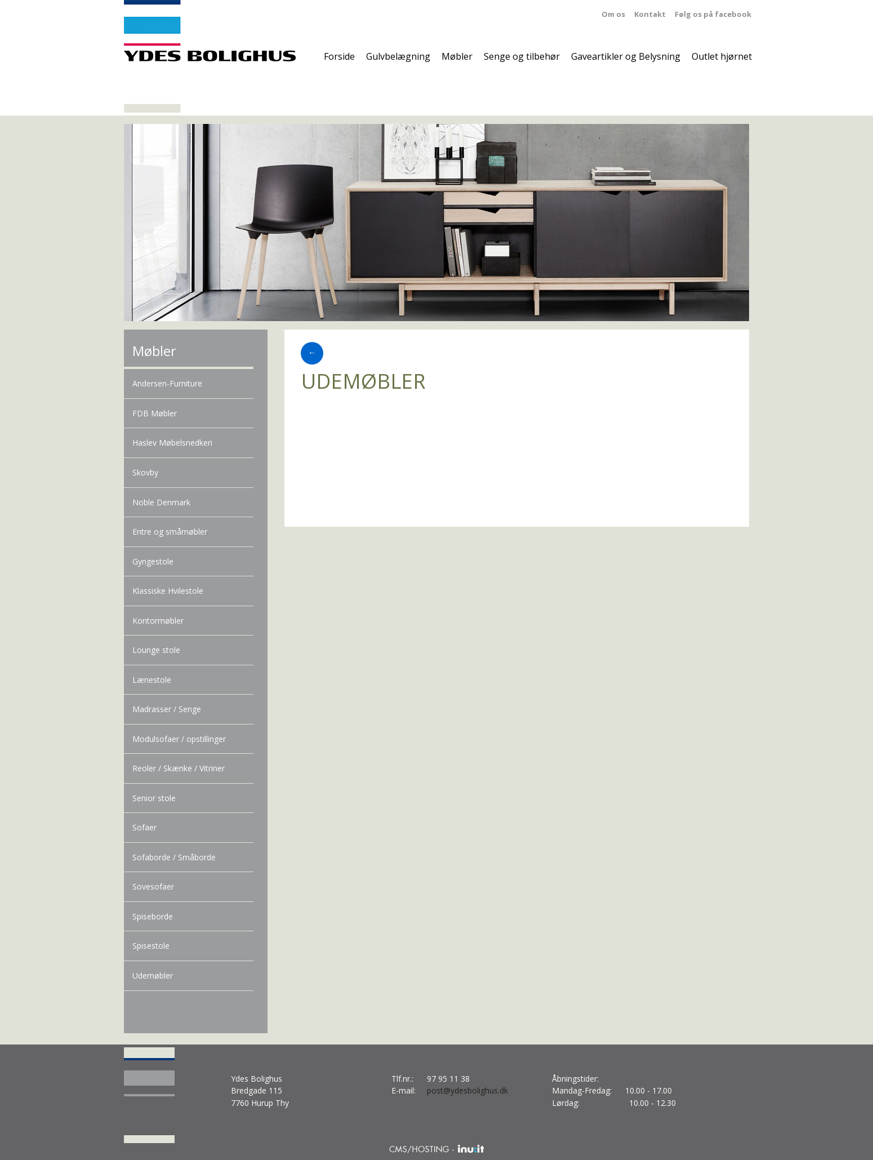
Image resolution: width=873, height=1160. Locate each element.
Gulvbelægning (398, 56)
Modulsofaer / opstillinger (179, 739)
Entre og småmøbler (169, 531)
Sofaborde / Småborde (174, 857)
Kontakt (650, 14)
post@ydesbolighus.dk (467, 1090)
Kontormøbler (158, 620)
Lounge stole (156, 650)
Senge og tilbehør (522, 56)
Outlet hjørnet (722, 56)
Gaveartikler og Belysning (625, 56)
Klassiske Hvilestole (167, 590)
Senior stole (154, 798)
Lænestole (151, 679)
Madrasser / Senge (166, 709)
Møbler (457, 56)
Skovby (145, 472)
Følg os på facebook (713, 14)
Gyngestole (152, 561)
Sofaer (144, 827)
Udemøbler (152, 975)
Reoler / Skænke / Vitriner (178, 768)
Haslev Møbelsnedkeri (172, 442)
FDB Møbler (154, 413)
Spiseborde (152, 916)
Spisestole (151, 945)
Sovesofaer (153, 886)
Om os (613, 14)
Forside (339, 56)
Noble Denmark (161, 502)
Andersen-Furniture (167, 383)
